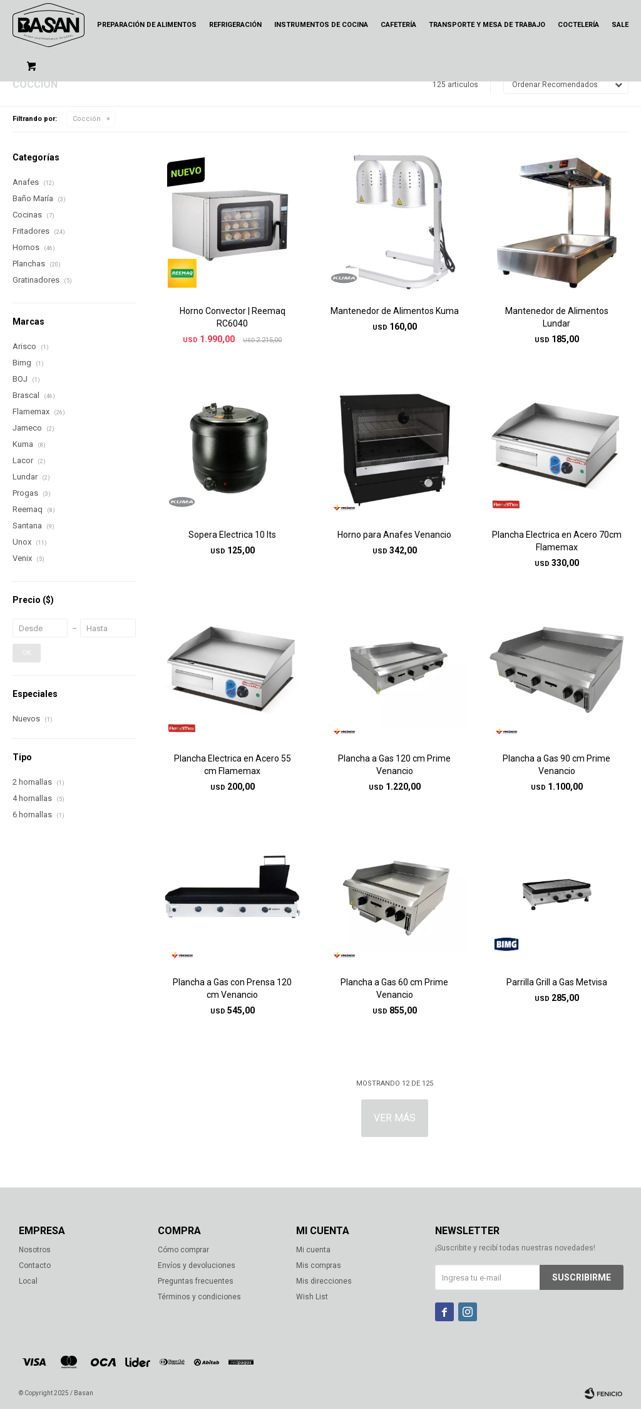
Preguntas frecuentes (195, 1281)
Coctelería (578, 25)
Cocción (87, 119)
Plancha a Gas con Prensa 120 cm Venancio (232, 988)
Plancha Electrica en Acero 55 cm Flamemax (232, 764)
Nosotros (35, 1249)
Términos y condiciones (199, 1296)
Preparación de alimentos (147, 25)
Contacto (35, 1265)
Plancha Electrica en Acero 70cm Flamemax (557, 541)
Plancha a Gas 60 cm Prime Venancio (394, 988)
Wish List (312, 1296)
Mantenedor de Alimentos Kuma (395, 311)
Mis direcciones (324, 1281)
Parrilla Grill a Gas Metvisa (556, 982)
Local (28, 1281)
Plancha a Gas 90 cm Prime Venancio (556, 764)
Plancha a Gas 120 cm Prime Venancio (394, 764)
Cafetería (398, 25)
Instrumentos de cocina (321, 25)
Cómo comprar (183, 1249)
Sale (620, 25)
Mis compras (318, 1265)
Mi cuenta (313, 1249)
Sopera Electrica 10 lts (232, 535)
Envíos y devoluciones (196, 1265)
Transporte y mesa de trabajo (487, 25)
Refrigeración (235, 25)
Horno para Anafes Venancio (394, 535)
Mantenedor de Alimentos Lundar (556, 317)
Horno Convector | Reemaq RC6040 (232, 317)
